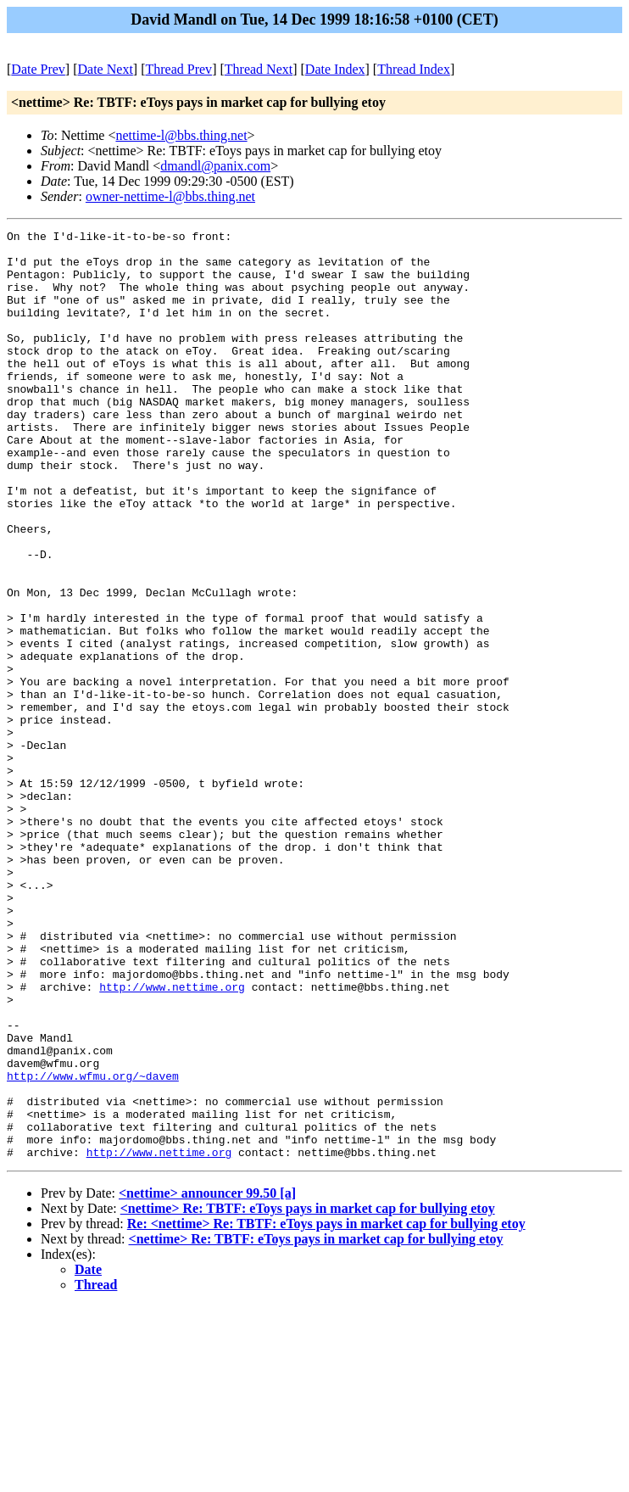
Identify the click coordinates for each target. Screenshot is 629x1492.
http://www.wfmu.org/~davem (93, 1246)
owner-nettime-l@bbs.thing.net (170, 196)
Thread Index (413, 69)
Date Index (335, 69)
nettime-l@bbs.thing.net (181, 135)
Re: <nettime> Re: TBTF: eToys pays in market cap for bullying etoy (326, 1409)
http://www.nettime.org (172, 1139)
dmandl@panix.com (215, 166)
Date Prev (38, 69)
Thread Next (258, 69)
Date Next (105, 69)
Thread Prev (178, 69)
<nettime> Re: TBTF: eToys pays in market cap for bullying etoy (307, 1394)
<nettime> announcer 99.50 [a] (207, 1379)
